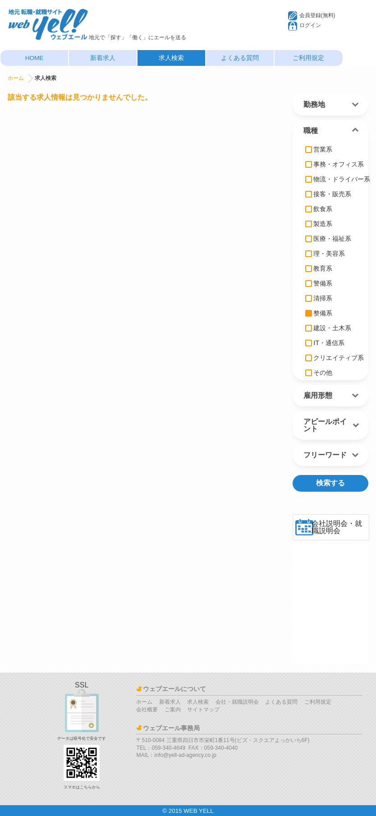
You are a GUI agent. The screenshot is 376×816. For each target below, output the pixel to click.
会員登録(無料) (317, 15)
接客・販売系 (328, 194)
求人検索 (171, 58)
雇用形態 (317, 395)
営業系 (318, 149)
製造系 (318, 223)
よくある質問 (240, 58)
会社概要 (147, 709)
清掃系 (318, 298)
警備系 (318, 283)
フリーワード (325, 455)
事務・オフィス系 (334, 164)
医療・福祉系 (328, 238)
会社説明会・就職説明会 (337, 527)
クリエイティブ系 (334, 357)
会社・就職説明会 (237, 702)
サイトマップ (203, 709)
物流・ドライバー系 (337, 179)
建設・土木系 (328, 328)
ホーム (16, 78)
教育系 (318, 268)
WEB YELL (198, 810)
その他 (318, 372)
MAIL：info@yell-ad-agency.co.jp (176, 755)
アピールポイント (325, 425)
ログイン (310, 25)
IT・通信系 (324, 342)
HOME (34, 58)
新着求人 (102, 58)
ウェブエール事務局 (171, 728)
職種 (310, 130)
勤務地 (314, 104)
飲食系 (318, 208)
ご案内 (173, 709)
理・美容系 (325, 253)
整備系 (318, 313)
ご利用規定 (308, 58)
